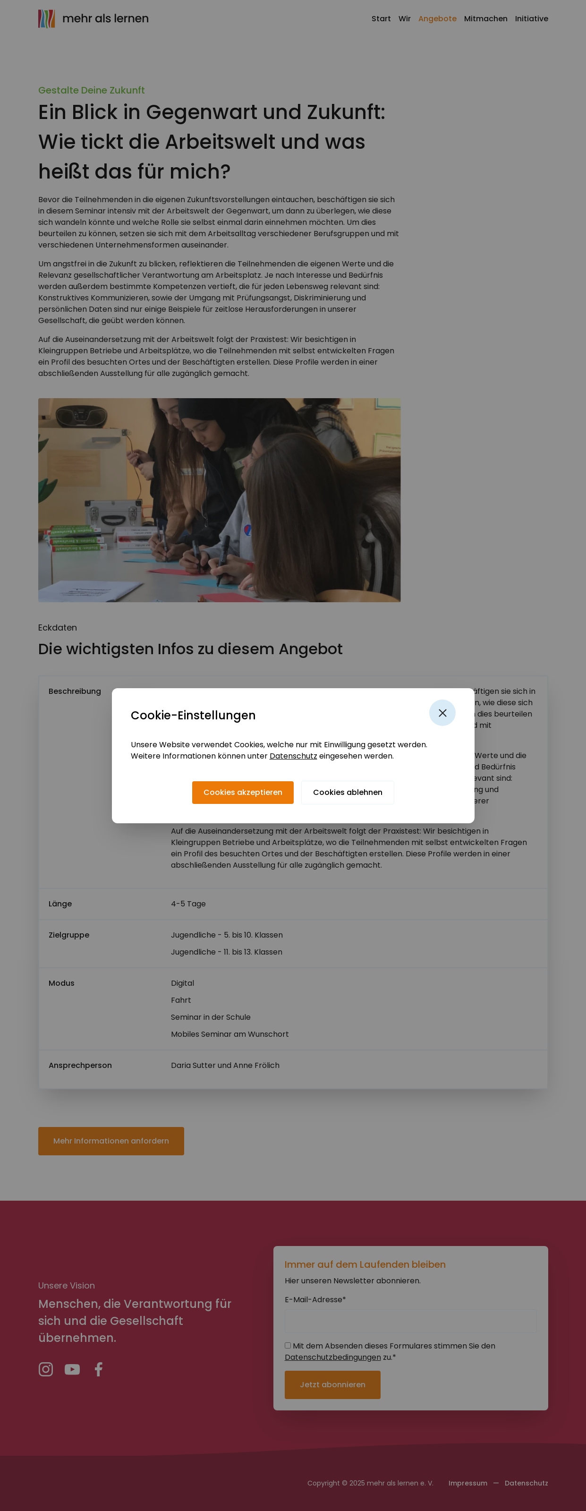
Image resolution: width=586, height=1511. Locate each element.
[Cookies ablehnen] (347, 792)
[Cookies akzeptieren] (243, 792)
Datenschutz (293, 756)
